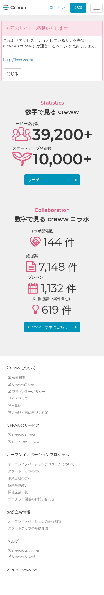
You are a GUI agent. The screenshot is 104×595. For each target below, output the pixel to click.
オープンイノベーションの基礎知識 (34, 521)
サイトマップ (18, 398)
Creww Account (23, 550)
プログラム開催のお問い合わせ (31, 499)
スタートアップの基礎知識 (28, 528)
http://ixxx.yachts (19, 59)
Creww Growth (23, 435)
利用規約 (14, 405)
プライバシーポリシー (26, 391)
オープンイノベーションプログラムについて (41, 464)
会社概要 (17, 377)
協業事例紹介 (18, 485)
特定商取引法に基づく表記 (28, 412)
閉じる (12, 73)
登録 (78, 7)
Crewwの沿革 (21, 384)
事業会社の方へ (19, 478)
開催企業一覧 (18, 492)
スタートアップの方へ (24, 471)
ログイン (57, 7)
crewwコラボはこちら (48, 326)
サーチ (34, 179)
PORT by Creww (24, 441)
